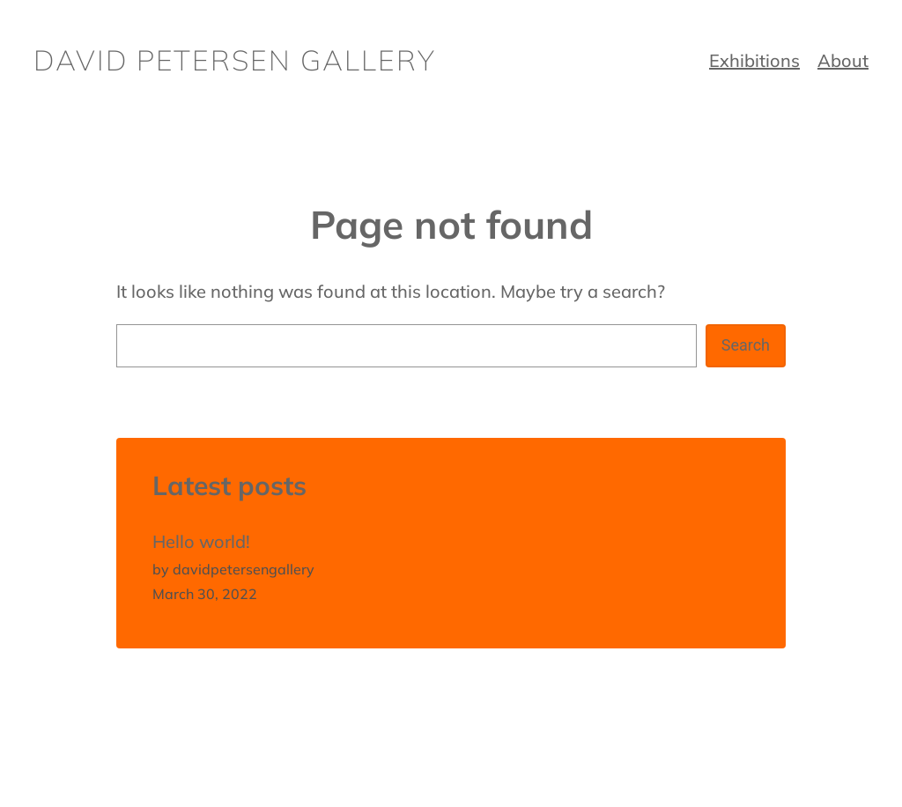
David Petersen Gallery (234, 60)
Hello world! (201, 541)
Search (745, 345)
